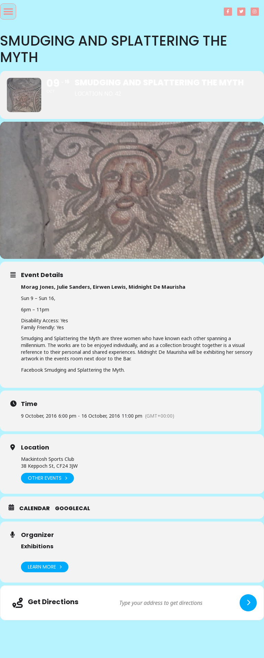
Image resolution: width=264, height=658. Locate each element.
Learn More (45, 567)
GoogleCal (72, 508)
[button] (8, 11)
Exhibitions (37, 546)
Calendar (34, 508)
